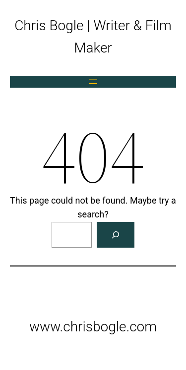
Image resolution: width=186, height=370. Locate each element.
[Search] (115, 235)
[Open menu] (93, 82)
